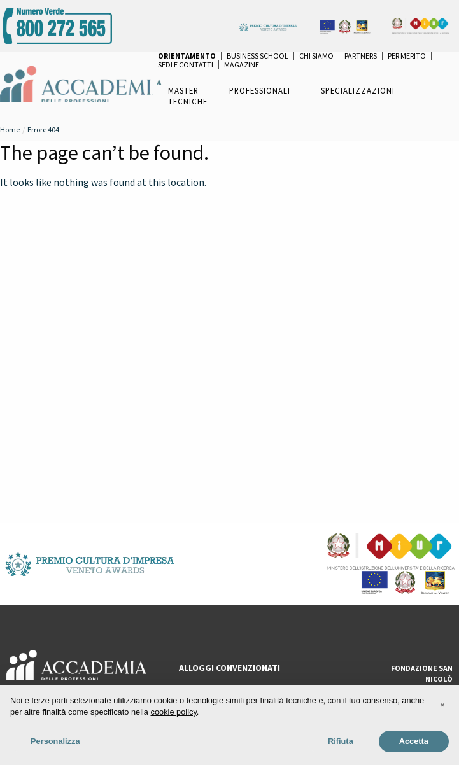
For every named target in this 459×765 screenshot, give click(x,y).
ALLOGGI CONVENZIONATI (229, 667)
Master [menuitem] (183, 90)
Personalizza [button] (55, 741)
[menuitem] (187, 56)
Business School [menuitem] (257, 56)
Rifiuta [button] (340, 741)
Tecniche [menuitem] (188, 101)
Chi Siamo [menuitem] (316, 56)
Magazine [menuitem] (241, 64)
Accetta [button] (413, 741)
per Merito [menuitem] (407, 56)
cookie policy (174, 712)
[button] (442, 705)
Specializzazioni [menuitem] (358, 90)
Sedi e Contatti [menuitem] (185, 64)
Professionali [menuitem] (259, 90)
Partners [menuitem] (360, 56)
